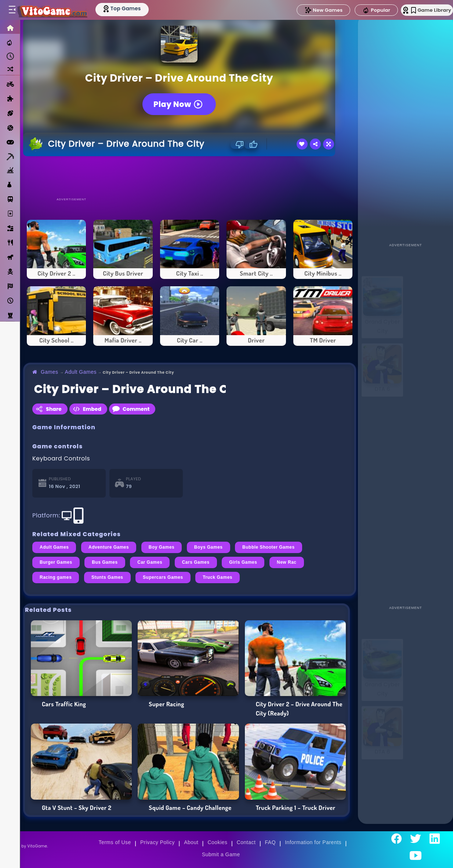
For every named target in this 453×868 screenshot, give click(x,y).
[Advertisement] (189, 176)
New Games (307, 10)
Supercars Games (163, 577)
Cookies (217, 842)
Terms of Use (114, 842)
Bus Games (105, 562)
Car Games (149, 562)
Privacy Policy (157, 842)
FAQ (270, 842)
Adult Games (81, 372)
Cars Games (196, 562)
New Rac (287, 562)
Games (49, 372)
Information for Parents (313, 842)
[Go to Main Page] (60, 10)
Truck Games (217, 577)
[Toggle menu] (11, 10)
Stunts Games (107, 577)
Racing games (56, 577)
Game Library (421, 10)
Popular (360, 10)
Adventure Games (108, 547)
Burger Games (56, 562)
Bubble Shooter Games (268, 547)
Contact (246, 842)
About (191, 842)
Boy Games (162, 547)
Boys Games (208, 547)
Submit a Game (221, 854)
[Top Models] (139, 8)
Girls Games (243, 562)
